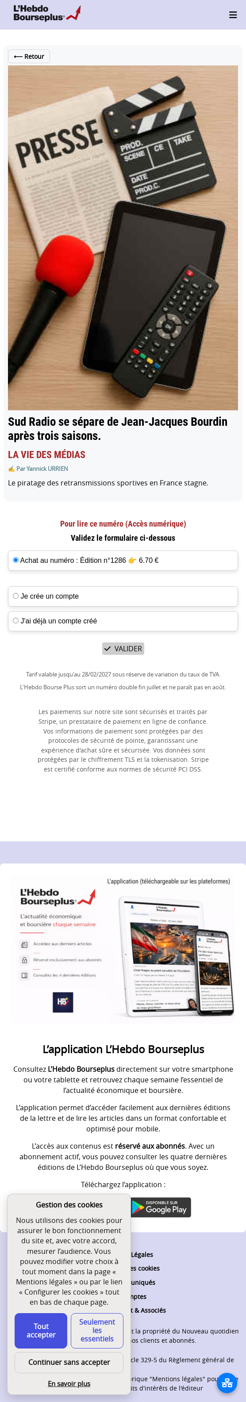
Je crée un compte (46, 596)
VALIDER (123, 648)
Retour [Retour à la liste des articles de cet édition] (29, 56)
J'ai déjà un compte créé (55, 621)
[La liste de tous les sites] (227, 1383)
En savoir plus (69, 1383)
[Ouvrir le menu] (233, 15)
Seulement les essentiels (97, 1330)
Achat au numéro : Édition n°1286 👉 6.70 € (89, 560)
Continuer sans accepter (69, 1362)
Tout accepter (41, 1331)
